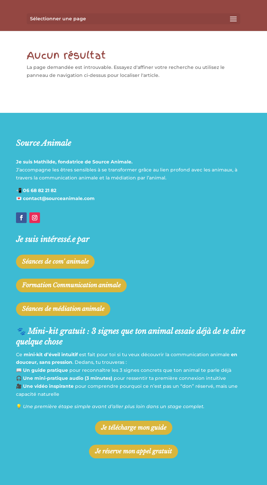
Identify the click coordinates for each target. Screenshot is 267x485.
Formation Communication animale (71, 285)
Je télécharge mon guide (133, 427)
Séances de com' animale (55, 261)
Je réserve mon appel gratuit (133, 451)
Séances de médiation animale (63, 309)
